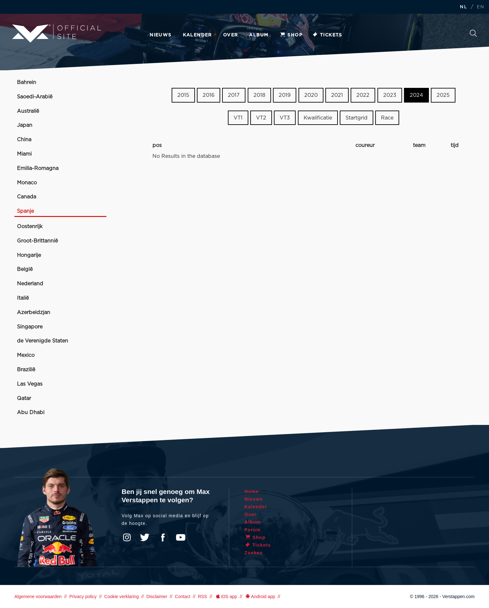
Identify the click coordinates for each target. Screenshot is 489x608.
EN (480, 7)
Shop (290, 35)
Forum (252, 529)
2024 (416, 95)
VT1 (238, 117)
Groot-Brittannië (37, 240)
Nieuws (160, 35)
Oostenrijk (30, 226)
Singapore (30, 326)
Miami (24, 154)
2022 (362, 95)
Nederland (30, 283)
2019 (285, 95)
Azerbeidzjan (33, 312)
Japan (24, 125)
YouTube (180, 537)
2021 (337, 95)
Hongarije (29, 255)
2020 (311, 95)
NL (463, 7)
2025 (443, 95)
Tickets (327, 35)
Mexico (26, 355)
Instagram (127, 537)
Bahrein (26, 82)
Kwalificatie (318, 117)
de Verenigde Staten (42, 340)
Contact (182, 596)
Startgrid (356, 117)
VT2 (261, 117)
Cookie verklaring (121, 596)
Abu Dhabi (30, 412)
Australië (28, 111)
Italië (23, 298)
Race (387, 117)
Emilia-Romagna (37, 168)
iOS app (226, 596)
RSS (202, 596)
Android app (260, 596)
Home (251, 491)
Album (258, 35)
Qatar (24, 398)
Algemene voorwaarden (38, 596)
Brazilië (26, 369)
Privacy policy (83, 596)
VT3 (285, 117)
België (25, 269)
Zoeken (473, 33)
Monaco (27, 182)
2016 (208, 95)
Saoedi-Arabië (34, 96)
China (24, 139)
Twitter (145, 537)
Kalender (197, 35)
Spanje (25, 211)
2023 (389, 95)
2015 (183, 95)
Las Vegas (30, 384)
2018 (259, 95)
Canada (26, 196)
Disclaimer (156, 596)
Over (230, 35)
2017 (234, 95)
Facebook (163, 537)
